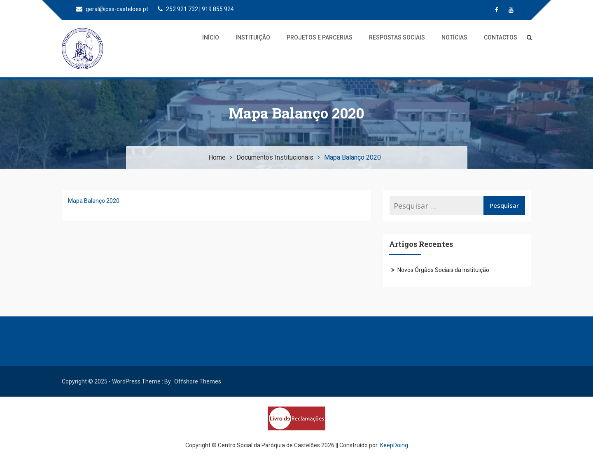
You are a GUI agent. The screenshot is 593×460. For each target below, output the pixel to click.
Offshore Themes (197, 381)
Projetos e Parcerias (320, 37)
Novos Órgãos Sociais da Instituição (443, 270)
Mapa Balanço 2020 (93, 200)
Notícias (454, 37)
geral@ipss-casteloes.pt (112, 9)
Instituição (253, 37)
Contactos (500, 37)
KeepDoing (394, 445)
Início (210, 37)
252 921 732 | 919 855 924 (196, 9)
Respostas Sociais (397, 37)
